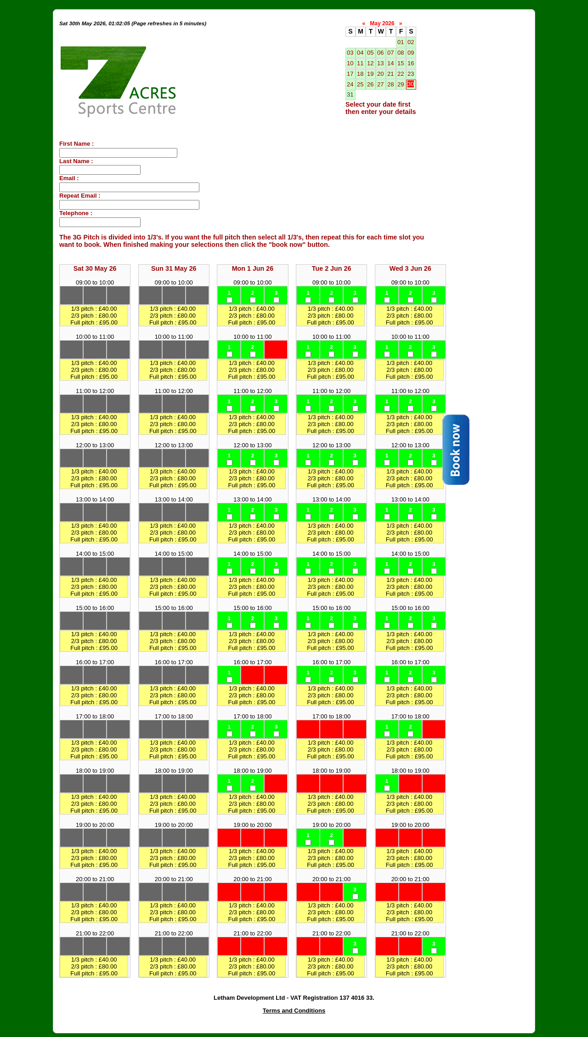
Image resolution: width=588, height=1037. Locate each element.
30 (410, 83)
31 (350, 94)
